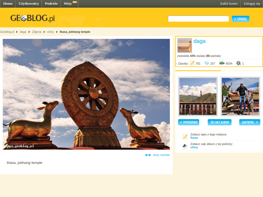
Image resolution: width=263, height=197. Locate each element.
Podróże (51, 3)
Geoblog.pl (7, 31)
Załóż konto (229, 3)
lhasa (194, 137)
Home (8, 3)
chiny (50, 31)
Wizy (68, 3)
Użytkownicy (29, 3)
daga (23, 31)
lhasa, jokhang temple (75, 31)
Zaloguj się (252, 3)
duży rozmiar (161, 155)
